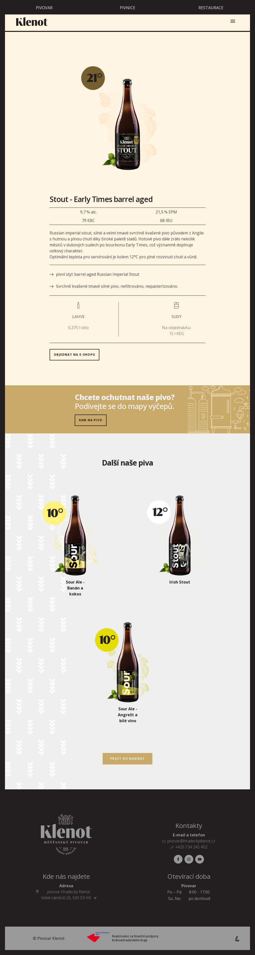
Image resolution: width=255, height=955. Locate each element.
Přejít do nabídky (127, 758)
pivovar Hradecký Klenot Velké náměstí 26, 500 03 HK (69, 894)
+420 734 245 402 (191, 847)
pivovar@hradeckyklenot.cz (191, 841)
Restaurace (210, 7)
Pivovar (44, 7)
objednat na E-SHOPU (95, 324)
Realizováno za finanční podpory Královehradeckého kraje (135, 938)
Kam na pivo (90, 420)
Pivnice (127, 7)
